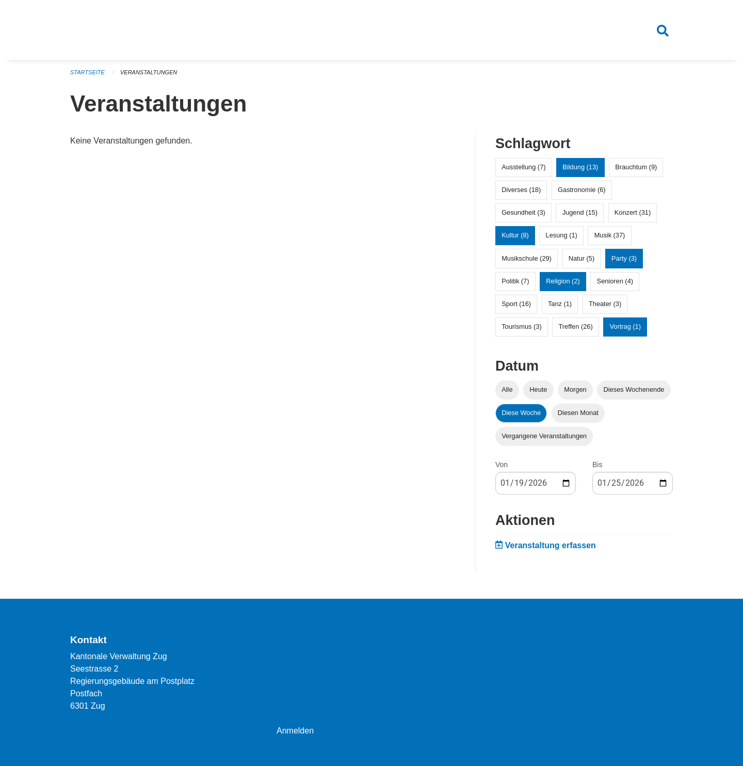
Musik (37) (609, 235)
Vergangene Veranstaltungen (544, 436)
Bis (597, 464)
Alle (507, 389)
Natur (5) (582, 258)
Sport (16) (516, 304)
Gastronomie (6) (581, 190)
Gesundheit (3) (523, 212)
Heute (538, 389)
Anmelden (295, 730)
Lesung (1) (561, 235)
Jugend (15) (579, 212)
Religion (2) (562, 281)
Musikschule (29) (527, 258)
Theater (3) (605, 304)
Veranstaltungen (148, 72)
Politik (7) (515, 281)
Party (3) (624, 258)
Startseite (87, 72)
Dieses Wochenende (634, 389)
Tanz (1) (560, 304)
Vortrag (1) (624, 326)
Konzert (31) (633, 212)
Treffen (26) (576, 326)
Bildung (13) (580, 167)
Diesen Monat (578, 413)
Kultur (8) (515, 235)
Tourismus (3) (522, 326)
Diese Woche (521, 413)
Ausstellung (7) (523, 167)
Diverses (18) (521, 190)
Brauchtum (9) (636, 167)
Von (501, 464)
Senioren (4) (615, 281)
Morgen (575, 389)
